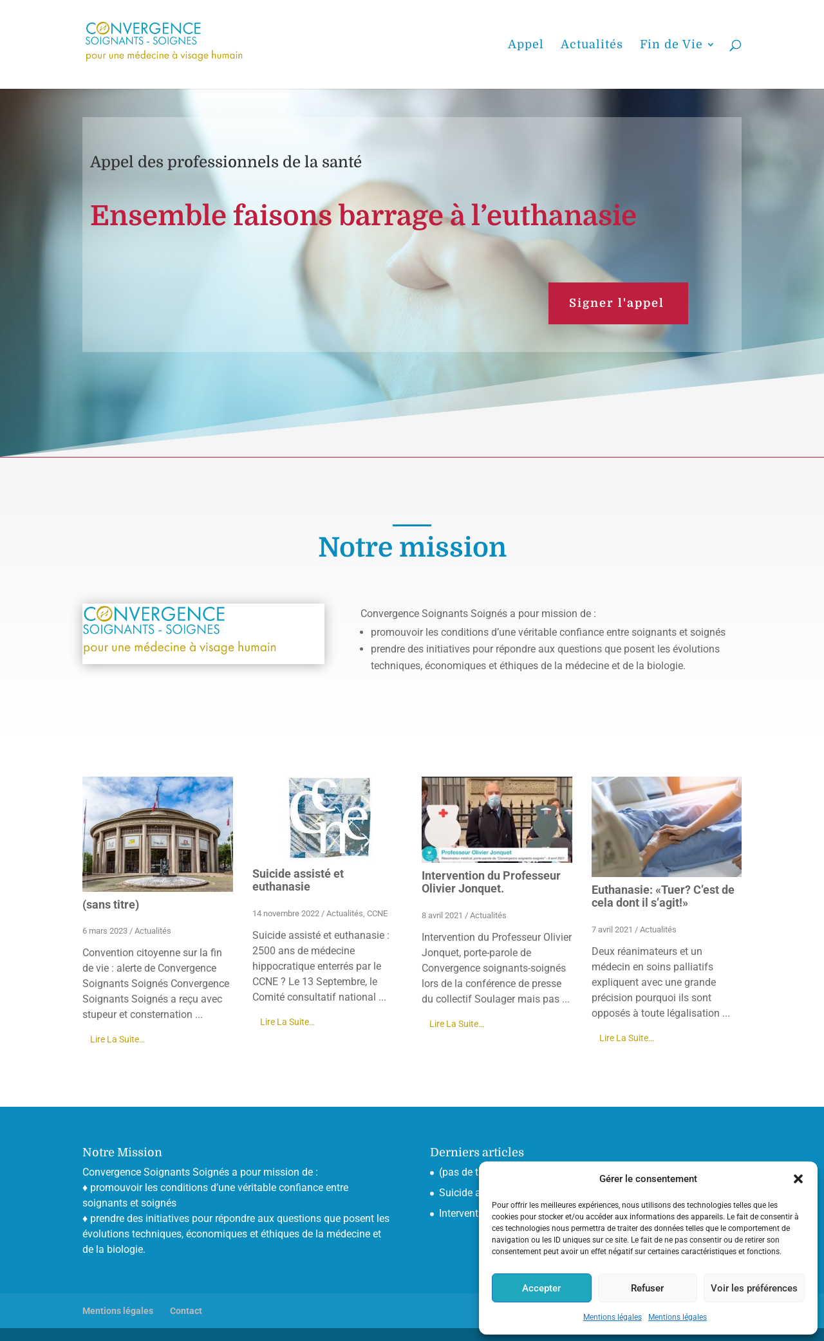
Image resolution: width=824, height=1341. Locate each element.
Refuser (647, 1288)
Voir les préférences (754, 1288)
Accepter (541, 1288)
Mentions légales (612, 1317)
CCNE (377, 913)
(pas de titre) (467, 1172)
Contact (186, 1311)
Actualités (153, 931)
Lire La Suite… (117, 1039)
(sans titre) (110, 904)
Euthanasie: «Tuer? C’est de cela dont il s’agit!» (663, 896)
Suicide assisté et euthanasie (298, 880)
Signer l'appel (616, 303)
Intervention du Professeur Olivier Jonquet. (491, 882)
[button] (798, 1178)
